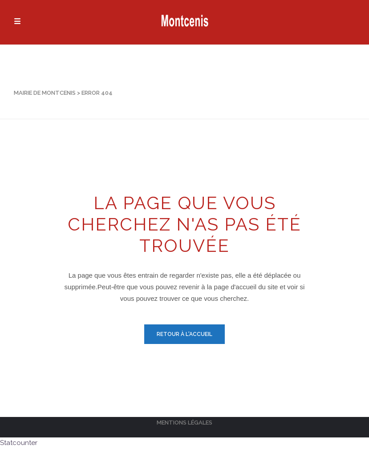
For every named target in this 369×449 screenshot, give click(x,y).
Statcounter (18, 443)
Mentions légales (184, 422)
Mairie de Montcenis (45, 92)
